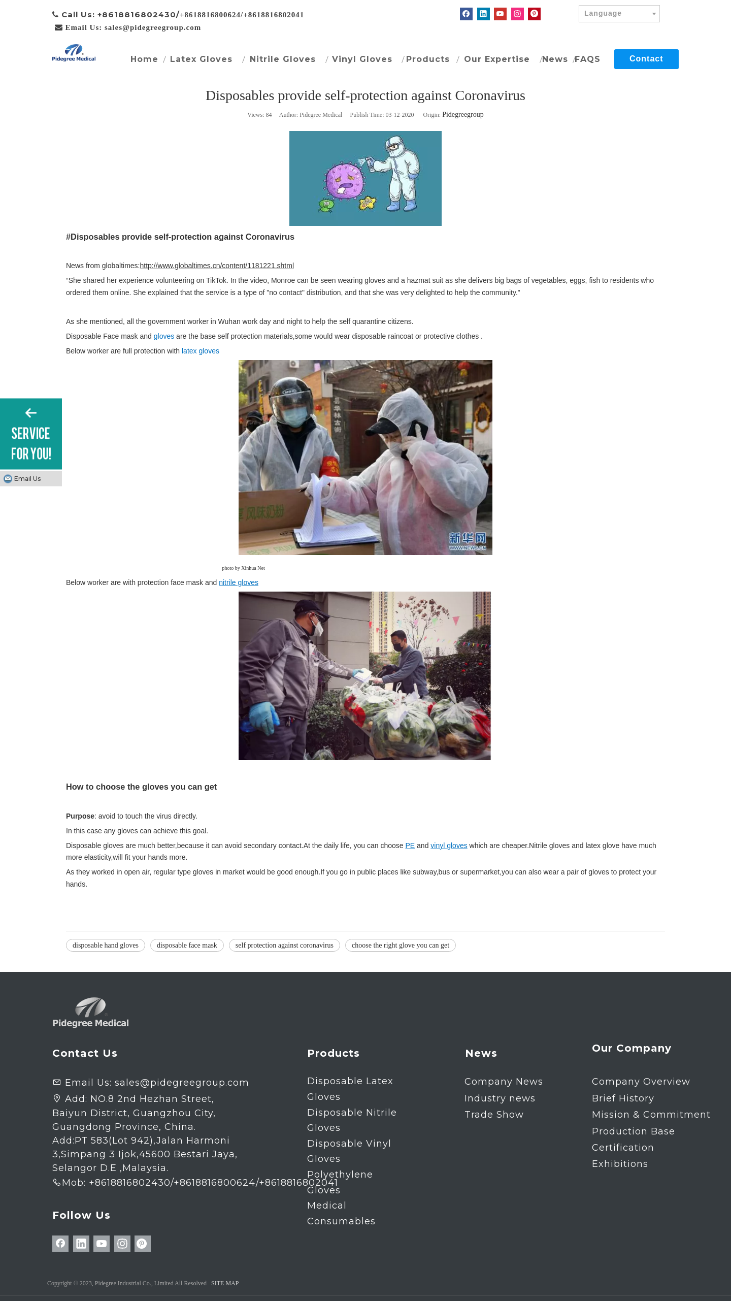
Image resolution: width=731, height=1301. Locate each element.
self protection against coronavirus (285, 945)
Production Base (633, 1131)
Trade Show (494, 1114)
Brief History (623, 1098)
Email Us (27, 478)
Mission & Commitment (651, 1114)
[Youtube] (500, 14)
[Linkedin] (483, 14)
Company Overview (641, 1081)
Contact (646, 58)
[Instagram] (517, 14)
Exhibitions (620, 1163)
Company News (503, 1081)
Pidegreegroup (463, 114)
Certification (623, 1147)
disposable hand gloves (106, 945)
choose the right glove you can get (400, 945)
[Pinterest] (534, 14)
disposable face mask (187, 945)
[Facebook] (466, 14)
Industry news (500, 1098)
